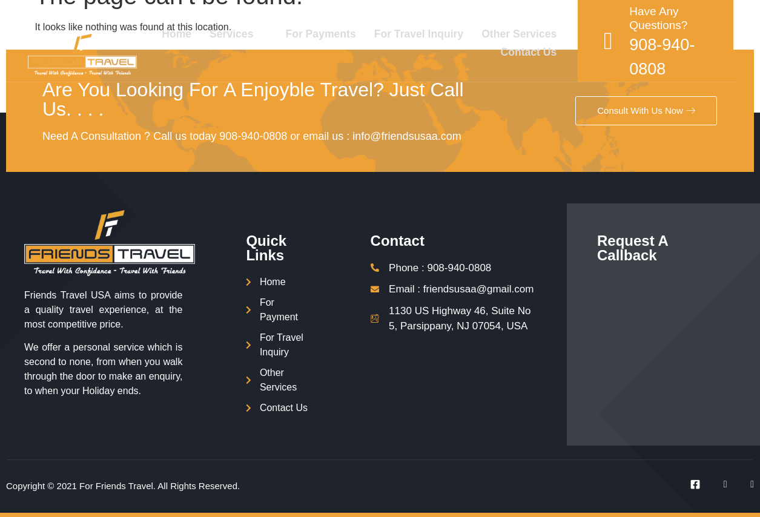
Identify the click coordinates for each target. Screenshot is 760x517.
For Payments (335, 33)
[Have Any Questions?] (627, 40)
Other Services (536, 33)
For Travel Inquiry (434, 33)
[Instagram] (745, 484)
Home (188, 33)
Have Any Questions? (677, 18)
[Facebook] (691, 484)
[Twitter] (718, 484)
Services (249, 33)
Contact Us (546, 50)
